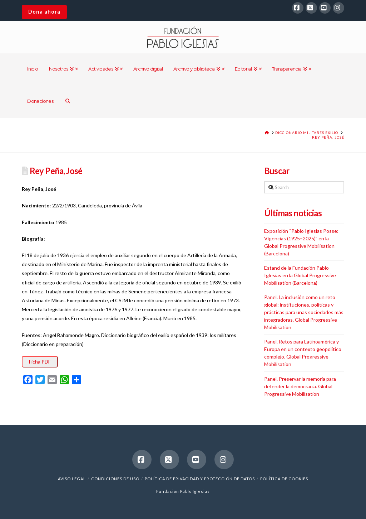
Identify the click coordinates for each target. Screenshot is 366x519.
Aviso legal (72, 478)
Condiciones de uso (115, 478)
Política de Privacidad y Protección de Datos (200, 478)
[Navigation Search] (68, 102)
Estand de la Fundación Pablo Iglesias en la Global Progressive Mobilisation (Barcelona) (300, 275)
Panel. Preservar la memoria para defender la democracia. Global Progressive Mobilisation (300, 386)
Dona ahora (44, 12)
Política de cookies (284, 478)
